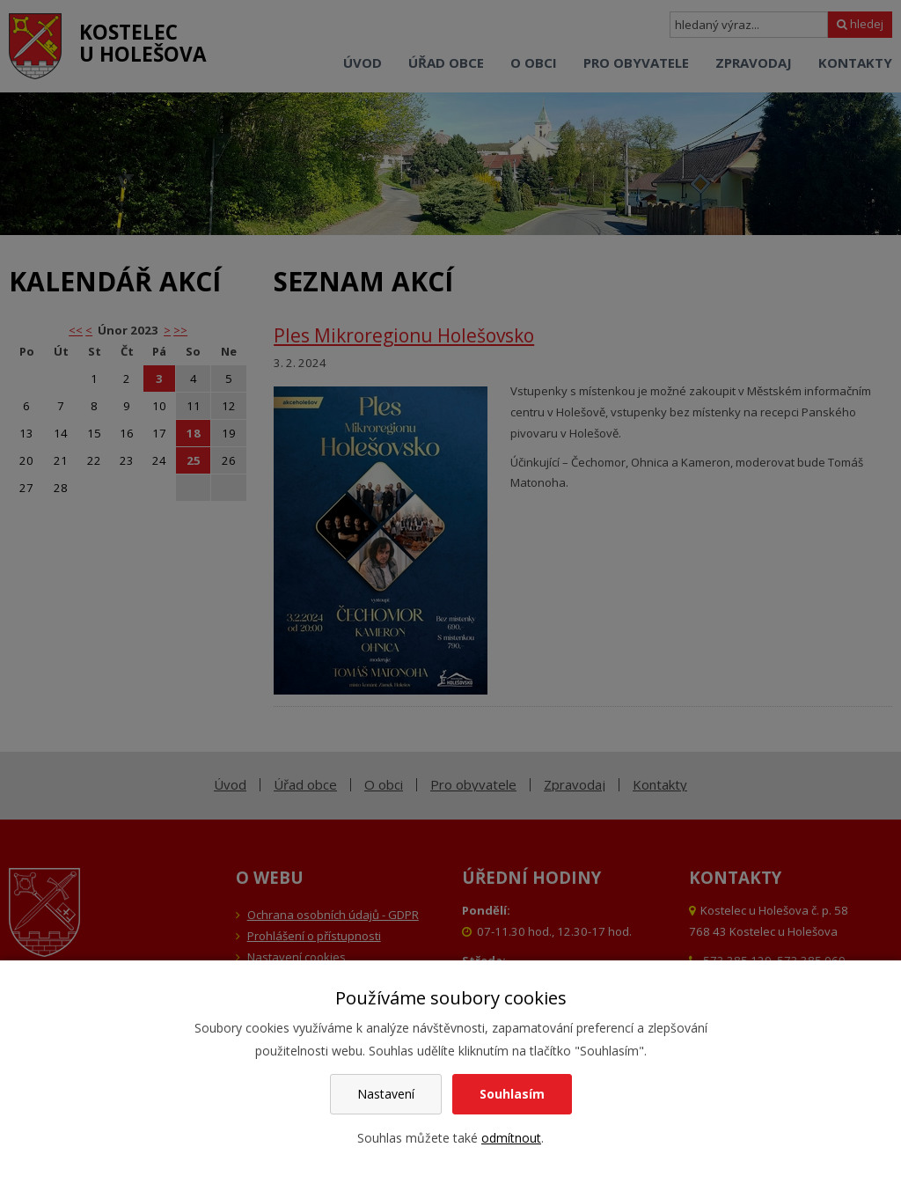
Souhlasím (512, 1093)
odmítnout (511, 1137)
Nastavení (385, 1093)
